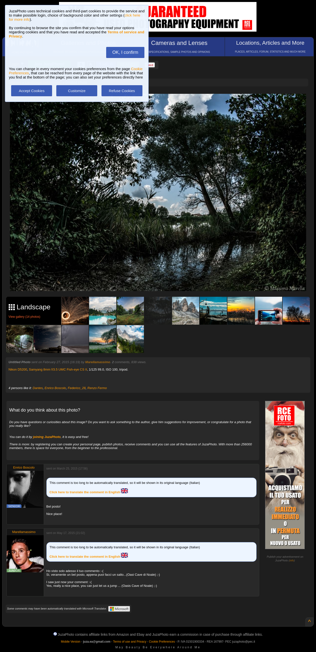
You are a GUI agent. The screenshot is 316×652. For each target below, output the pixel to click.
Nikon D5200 (18, 369)
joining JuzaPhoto (47, 437)
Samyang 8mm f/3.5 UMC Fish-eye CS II (58, 369)
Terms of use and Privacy (129, 641)
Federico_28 (77, 388)
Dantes (38, 388)
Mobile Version (70, 641)
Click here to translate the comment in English (89, 492)
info (292, 560)
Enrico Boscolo (55, 388)
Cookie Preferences (162, 641)
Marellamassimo (97, 362)
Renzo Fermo (97, 388)
